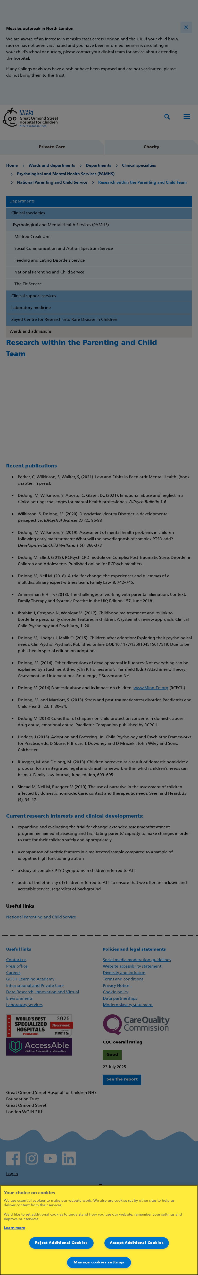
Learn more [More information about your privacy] (14, 1228)
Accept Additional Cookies (137, 1243)
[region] (99, 1230)
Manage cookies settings (99, 1262)
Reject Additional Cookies (61, 1243)
